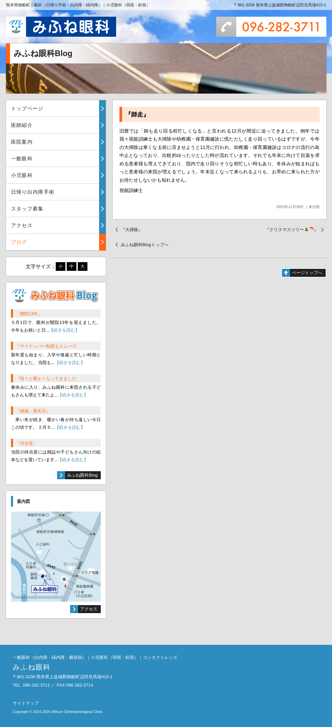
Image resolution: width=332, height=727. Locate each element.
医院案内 (22, 142)
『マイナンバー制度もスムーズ (46, 346)
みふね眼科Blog (82, 475)
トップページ (27, 108)
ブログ (19, 242)
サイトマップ (26, 703)
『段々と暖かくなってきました (46, 378)
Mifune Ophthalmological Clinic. (77, 712)
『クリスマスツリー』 (291, 229)
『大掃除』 (131, 229)
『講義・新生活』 (33, 410)
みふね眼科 (61, 27)
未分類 (314, 207)
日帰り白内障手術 (33, 192)
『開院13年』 (29, 313)
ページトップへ (307, 272)
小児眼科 (22, 175)
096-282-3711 (271, 27)
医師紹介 (22, 125)
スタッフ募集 (27, 208)
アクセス (22, 225)
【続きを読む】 (64, 330)
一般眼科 (22, 158)
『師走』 (137, 114)
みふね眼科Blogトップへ (145, 244)
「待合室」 (26, 443)
